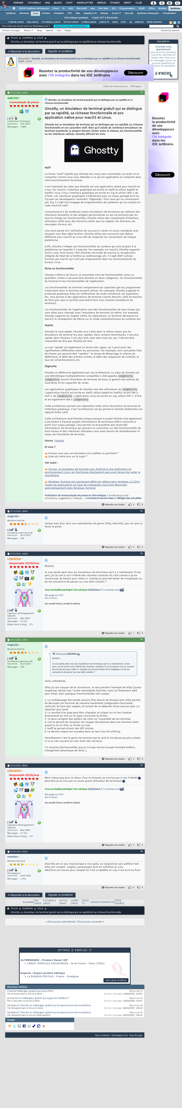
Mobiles (162, 8)
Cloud (56, 8)
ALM (70, 8)
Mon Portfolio (51, 601)
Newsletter (84, 2)
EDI (114, 8)
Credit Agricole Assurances (47, 966)
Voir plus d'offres (116, 983)
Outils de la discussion (114, 86)
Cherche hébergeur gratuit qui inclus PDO (30, 994)
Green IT (116, 13)
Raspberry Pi (90, 13)
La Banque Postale (40, 979)
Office (152, 8)
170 (31, 627)
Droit (127, 2)
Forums (18, 2)
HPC (70, 13)
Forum (14, 38)
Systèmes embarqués (148, 13)
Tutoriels (34, 2)
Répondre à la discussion (24, 51)
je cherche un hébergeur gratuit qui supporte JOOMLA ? (38, 1001)
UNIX (115, 22)
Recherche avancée (170, 30)
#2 (142, 513)
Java (92, 8)
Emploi (101, 2)
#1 (142, 92)
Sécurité (129, 13)
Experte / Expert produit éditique (43, 975)
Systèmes (175, 8)
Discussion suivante (90, 924)
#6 (142, 854)
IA (63, 8)
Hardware (59, 13)
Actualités (28, 905)
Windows (24, 13)
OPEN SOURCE (154, 22)
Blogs (57, 2)
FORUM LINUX (16, 22)
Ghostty (59, 443)
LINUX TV (104, 22)
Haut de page (135, 1038)
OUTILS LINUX (71, 22)
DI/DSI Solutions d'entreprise (34, 8)
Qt (131, 22)
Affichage (135, 86)
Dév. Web (103, 8)
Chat (69, 2)
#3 (142, 556)
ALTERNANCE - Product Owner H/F (44, 962)
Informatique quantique (76, 18)
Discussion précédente (61, 924)
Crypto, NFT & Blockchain (105, 18)
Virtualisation (169, 13)
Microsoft (82, 8)
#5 (142, 768)
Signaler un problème (60, 51)
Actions (27, 30)
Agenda (49, 30)
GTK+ (124, 22)
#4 (142, 642)
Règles (68, 30)
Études (115, 2)
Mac (78, 13)
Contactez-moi (111, 592)
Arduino (46, 13)
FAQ (47, 2)
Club (138, 2)
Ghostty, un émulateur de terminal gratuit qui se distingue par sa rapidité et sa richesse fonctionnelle (86, 58)
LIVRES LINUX (89, 22)
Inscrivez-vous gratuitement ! (71, 26)
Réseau (104, 13)
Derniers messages (11, 30)
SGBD (142, 8)
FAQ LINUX (32, 22)
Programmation (127, 8)
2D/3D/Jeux (94, 592)
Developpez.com (119, 1038)
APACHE (139, 22)
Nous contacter (102, 1038)
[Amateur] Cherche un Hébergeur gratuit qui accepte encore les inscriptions (49, 1008)
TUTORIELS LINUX (50, 22)
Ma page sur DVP (54, 598)
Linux (35, 13)
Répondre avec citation (113, 507)
